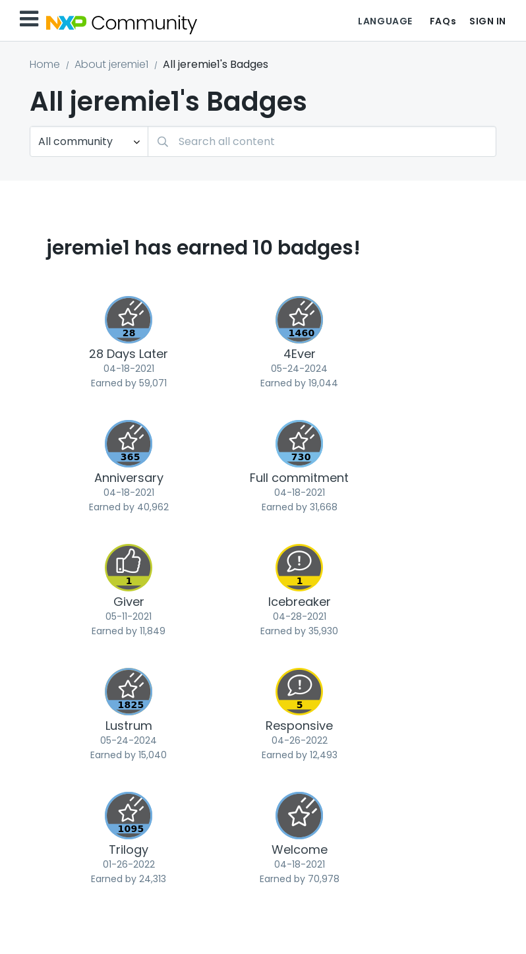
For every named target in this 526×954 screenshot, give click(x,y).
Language (385, 21)
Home (45, 64)
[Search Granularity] (89, 141)
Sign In (487, 21)
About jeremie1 (111, 64)
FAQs (443, 21)
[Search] (322, 141)
